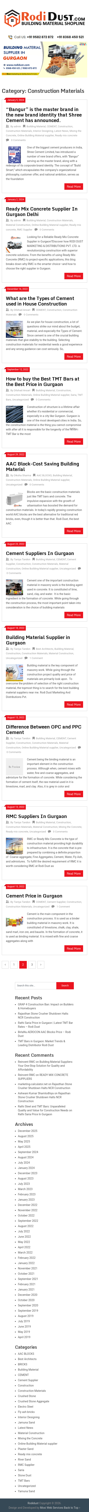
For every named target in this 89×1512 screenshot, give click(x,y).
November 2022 (27, 1210)
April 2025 (24, 1146)
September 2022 (28, 1220)
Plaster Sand (25, 1449)
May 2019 (24, 1331)
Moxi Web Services (51, 1507)
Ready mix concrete (66, 135)
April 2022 (24, 1247)
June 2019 (24, 1326)
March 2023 (25, 1189)
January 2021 (26, 1289)
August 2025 (25, 1136)
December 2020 (27, 1294)
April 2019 (24, 1337)
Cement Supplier (56, 901)
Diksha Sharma (22, 475)
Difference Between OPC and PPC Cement (44, 729)
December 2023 (27, 1173)
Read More (74, 186)
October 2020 (26, 1300)
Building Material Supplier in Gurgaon (38, 639)
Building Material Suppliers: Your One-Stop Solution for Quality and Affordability (45, 1065)
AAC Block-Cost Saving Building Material (42, 466)
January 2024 (26, 1167)
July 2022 (24, 1231)
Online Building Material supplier (35, 135)
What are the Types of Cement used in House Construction (40, 300)
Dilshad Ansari (22, 309)
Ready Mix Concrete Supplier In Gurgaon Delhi (42, 211)
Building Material (36, 126)
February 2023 (26, 1194)
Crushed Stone (27, 1396)
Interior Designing (43, 130)
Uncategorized (20, 399)
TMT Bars (24, 1480)
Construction (65, 126)
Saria (73, 394)
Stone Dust (24, 1475)
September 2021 (28, 1279)
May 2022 (24, 1242)
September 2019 (28, 1310)
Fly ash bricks (26, 1411)
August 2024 (25, 1157)
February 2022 (26, 1257)
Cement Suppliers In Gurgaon (40, 553)
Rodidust (33, 1503)
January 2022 (26, 1263)
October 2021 (26, 1273)
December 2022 (27, 1205)
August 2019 (25, 1316)
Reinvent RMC (26, 1061)
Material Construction (18, 224)
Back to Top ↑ (72, 1507)
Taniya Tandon (22, 559)
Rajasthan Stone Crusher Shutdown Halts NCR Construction (44, 1097)
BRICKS (22, 1364)
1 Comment (36, 658)
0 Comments (18, 140)
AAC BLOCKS (44, 475)
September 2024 (28, 1152)
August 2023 (25, 1178)
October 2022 (26, 1215)
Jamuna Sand (26, 1422)
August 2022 (25, 1226)
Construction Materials (19, 130)
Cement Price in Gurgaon (34, 895)
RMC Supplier (24, 229)
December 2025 (27, 1130)
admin (17, 126)
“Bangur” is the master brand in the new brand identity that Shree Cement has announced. (44, 114)
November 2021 (27, 1268)
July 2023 (24, 1183)
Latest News (61, 130)
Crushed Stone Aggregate (33, 1401)
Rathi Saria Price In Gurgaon (35, 1114)
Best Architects (44, 648)
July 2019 (24, 1321)
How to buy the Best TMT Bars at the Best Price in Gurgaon (42, 381)
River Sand (24, 1459)
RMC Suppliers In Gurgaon (36, 816)
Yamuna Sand (26, 1491)
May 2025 (24, 1141)
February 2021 (26, 1284)
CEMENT (52, 126)
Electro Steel (25, 1406)
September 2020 (28, 1305)
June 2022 (24, 1236)
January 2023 (26, 1199)
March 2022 (25, 1252)
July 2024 (24, 1162)
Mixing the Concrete (70, 826)
